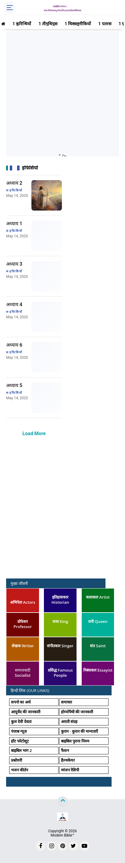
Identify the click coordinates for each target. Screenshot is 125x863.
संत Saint (97, 645)
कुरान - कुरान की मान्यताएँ (79, 731)
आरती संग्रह (69, 721)
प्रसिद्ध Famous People (60, 672)
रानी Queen (97, 621)
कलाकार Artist (98, 597)
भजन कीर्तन (19, 770)
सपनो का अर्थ (20, 702)
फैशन (65, 750)
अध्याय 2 (14, 183)
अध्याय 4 (14, 304)
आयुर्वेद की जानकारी (25, 712)
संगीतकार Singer (60, 645)
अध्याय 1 (14, 223)
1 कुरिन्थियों (21, 23)
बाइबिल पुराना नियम (75, 741)
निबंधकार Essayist (97, 670)
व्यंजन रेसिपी (70, 770)
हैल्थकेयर (68, 760)
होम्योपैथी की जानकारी (77, 712)
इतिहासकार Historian (60, 599)
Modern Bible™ (62, 835)
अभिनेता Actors (22, 602)
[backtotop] (62, 801)
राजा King (60, 621)
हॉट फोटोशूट (20, 741)
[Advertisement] (62, 94)
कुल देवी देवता (21, 721)
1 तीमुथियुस (47, 23)
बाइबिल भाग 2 (21, 750)
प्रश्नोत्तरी (16, 760)
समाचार (66, 702)
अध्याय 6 (14, 345)
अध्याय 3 (14, 264)
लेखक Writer (23, 645)
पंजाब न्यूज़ (19, 731)
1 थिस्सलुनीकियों (78, 23)
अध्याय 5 (14, 385)
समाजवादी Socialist (22, 672)
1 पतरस (104, 23)
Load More (34, 433)
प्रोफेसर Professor (22, 624)
